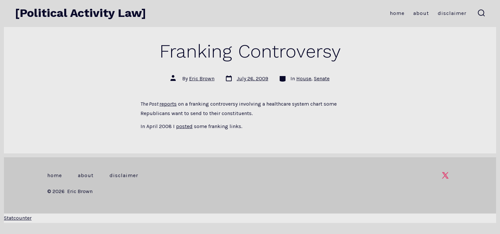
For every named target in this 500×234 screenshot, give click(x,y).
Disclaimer (452, 13)
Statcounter (18, 218)
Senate (322, 78)
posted (184, 126)
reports (168, 104)
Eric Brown (201, 78)
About (421, 13)
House (303, 78)
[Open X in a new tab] (445, 175)
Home (397, 13)
